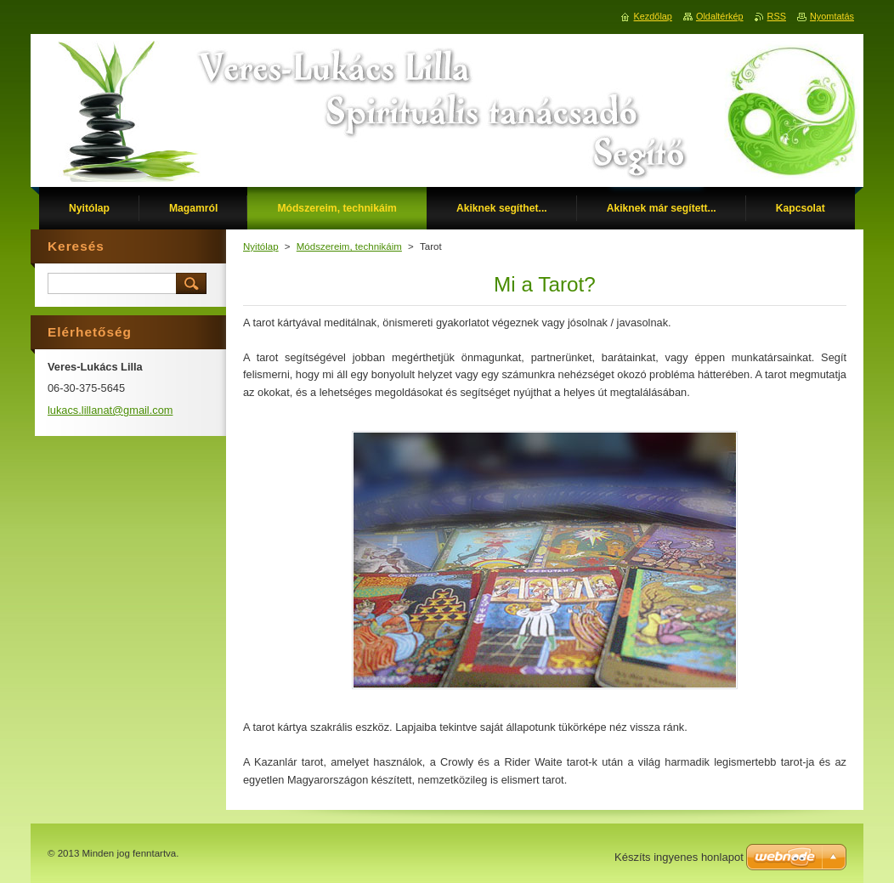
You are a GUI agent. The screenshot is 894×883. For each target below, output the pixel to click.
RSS (776, 16)
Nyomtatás (832, 16)
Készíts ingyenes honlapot (679, 857)
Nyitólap (261, 246)
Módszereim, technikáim (349, 246)
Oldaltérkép (720, 16)
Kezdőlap (653, 16)
